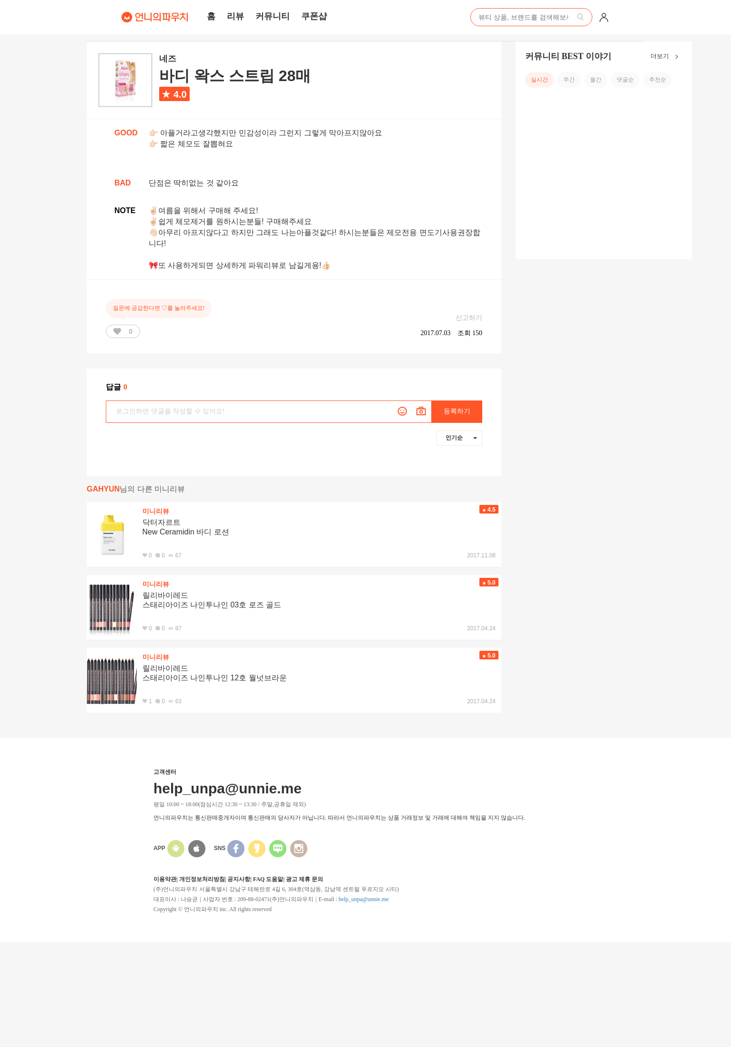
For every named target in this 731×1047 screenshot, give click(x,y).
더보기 (666, 56)
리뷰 (235, 16)
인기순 (461, 437)
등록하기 (457, 411)
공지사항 (238, 879)
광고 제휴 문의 (304, 879)
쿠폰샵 (314, 16)
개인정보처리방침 (202, 879)
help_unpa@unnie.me (363, 899)
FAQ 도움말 (268, 879)
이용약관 (164, 879)
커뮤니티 (272, 16)
